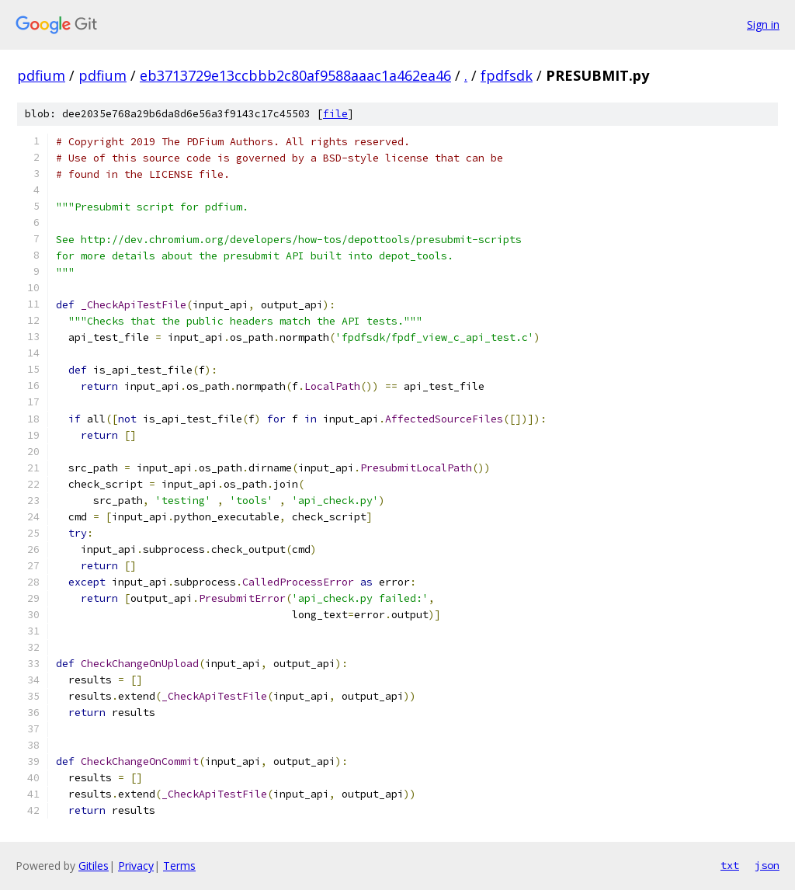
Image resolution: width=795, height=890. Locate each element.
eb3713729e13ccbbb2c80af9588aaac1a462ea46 (295, 75)
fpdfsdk (507, 75)
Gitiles (93, 865)
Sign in (763, 24)
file (335, 113)
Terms (179, 865)
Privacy (136, 865)
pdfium (41, 75)
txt (729, 865)
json (767, 865)
